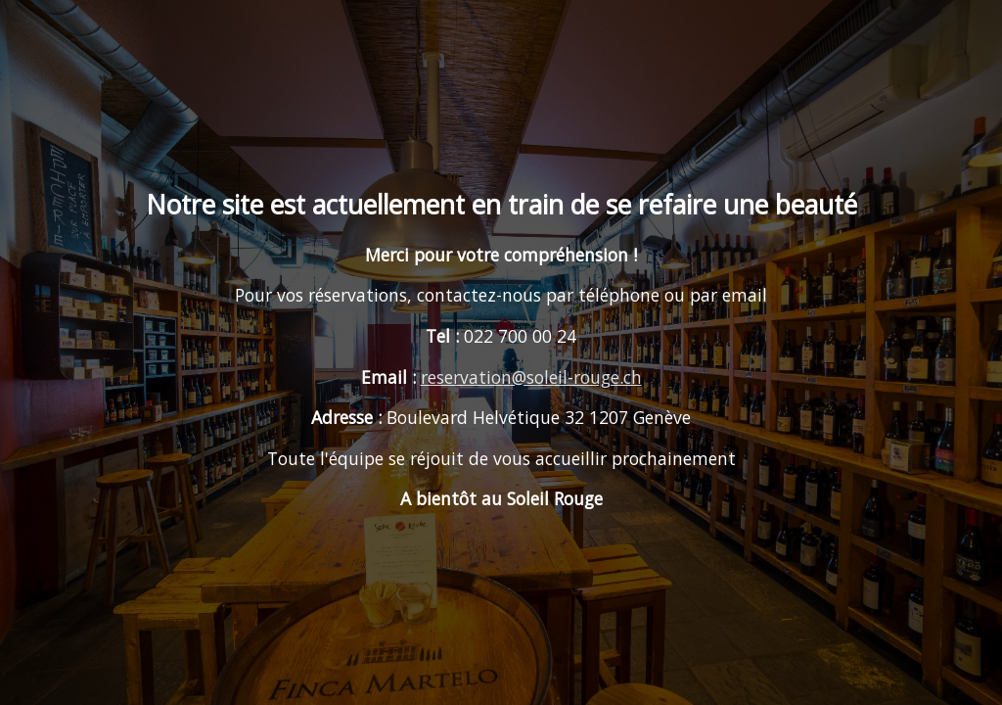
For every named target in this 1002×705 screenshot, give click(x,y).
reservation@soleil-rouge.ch (531, 377)
